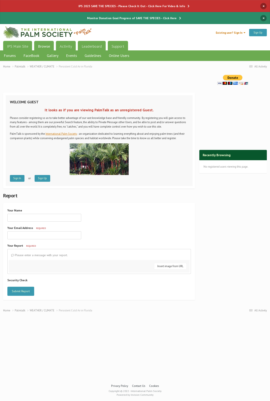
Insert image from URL (170, 266)
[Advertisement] (99, 83)
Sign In (17, 178)
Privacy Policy (119, 386)
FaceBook (31, 55)
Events (71, 55)
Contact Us (138, 386)
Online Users (119, 55)
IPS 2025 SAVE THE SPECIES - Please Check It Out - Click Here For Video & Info (131, 6)
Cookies (154, 386)
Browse (44, 48)
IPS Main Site (17, 46)
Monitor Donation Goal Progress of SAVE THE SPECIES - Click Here (132, 18)
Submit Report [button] (21, 291)
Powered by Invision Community (135, 394)
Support (118, 46)
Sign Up (258, 32)
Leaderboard (92, 46)
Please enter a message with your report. (39, 255)
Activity (66, 46)
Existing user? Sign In (230, 33)
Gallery (52, 55)
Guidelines (93, 55)
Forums (10, 55)
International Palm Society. (61, 134)
